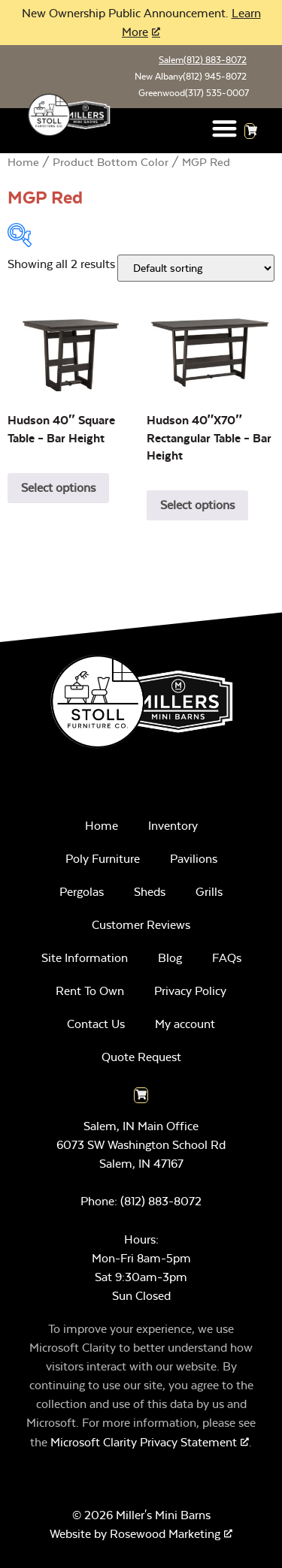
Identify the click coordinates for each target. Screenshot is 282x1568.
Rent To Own (90, 991)
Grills (209, 892)
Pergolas (81, 892)
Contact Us (96, 1024)
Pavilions (193, 859)
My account (185, 1024)
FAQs (226, 958)
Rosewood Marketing (165, 1534)
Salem (203, 60)
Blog (170, 958)
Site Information (84, 958)
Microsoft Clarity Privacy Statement (143, 1442)
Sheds (149, 892)
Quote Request (141, 1057)
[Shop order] (195, 268)
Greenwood (193, 93)
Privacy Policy (190, 991)
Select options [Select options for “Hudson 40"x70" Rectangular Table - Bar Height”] (197, 505)
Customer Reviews (141, 925)
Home (23, 162)
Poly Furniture (102, 859)
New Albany (191, 76)
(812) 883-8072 (161, 1201)
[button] (224, 128)
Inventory (173, 826)
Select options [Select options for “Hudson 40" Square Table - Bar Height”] (58, 488)
